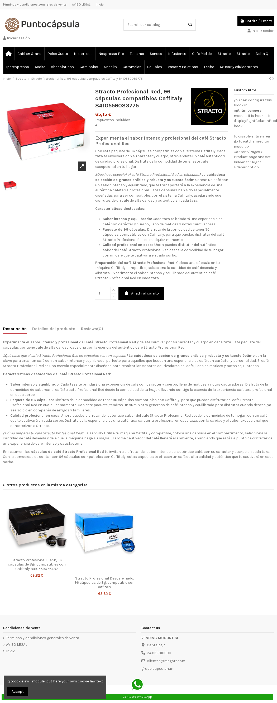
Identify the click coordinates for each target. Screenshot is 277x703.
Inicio (100, 4)
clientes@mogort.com (166, 661)
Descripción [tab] (15, 328)
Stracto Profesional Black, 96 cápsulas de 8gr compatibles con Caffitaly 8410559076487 (37, 564)
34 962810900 (159, 653)
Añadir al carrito (141, 293)
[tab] (92, 330)
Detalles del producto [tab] (53, 328)
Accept (18, 691)
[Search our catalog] (190, 25)
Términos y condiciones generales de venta (35, 4)
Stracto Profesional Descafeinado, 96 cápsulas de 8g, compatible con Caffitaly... (105, 583)
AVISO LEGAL (81, 4)
